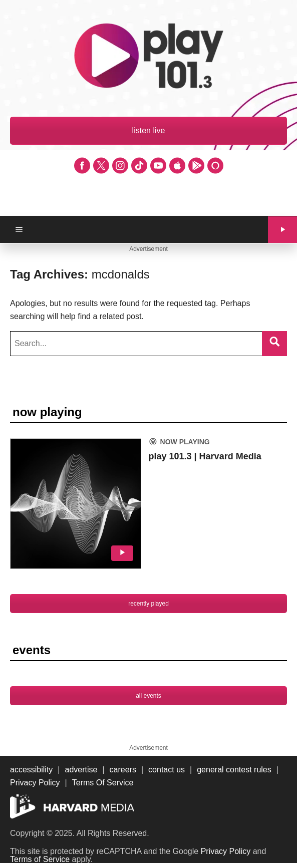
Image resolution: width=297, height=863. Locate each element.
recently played (148, 603)
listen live (148, 130)
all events (148, 695)
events (32, 650)
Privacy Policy (226, 851)
